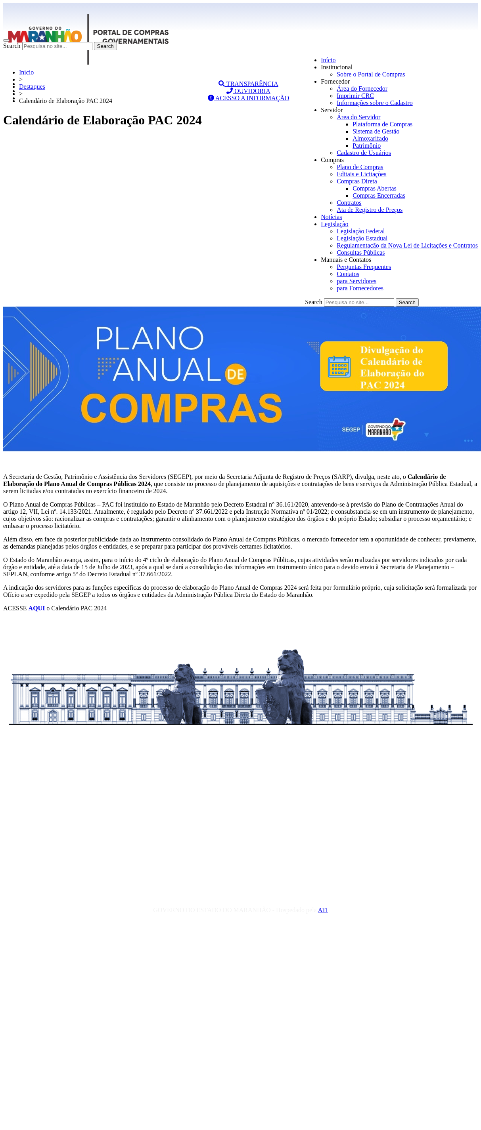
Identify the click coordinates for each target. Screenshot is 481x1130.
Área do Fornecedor (362, 88)
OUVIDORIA (248, 91)
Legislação (334, 224)
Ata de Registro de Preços (369, 209)
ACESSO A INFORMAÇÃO (248, 98)
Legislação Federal (361, 231)
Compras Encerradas (379, 195)
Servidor (332, 110)
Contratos (349, 202)
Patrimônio (367, 145)
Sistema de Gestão (376, 131)
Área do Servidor (358, 117)
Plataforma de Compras (382, 124)
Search (12, 45)
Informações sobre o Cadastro (375, 102)
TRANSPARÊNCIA (248, 83)
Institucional (337, 67)
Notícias (331, 216)
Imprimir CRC (355, 95)
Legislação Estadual (362, 238)
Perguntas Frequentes (364, 266)
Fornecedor (335, 81)
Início (328, 60)
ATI (323, 910)
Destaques (32, 86)
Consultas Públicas (361, 252)
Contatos (348, 274)
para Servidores (356, 281)
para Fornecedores (360, 288)
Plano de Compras (360, 167)
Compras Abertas (375, 188)
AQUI (37, 608)
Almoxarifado (370, 138)
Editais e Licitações (361, 174)
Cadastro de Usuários (364, 152)
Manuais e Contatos (346, 259)
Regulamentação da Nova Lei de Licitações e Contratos (407, 245)
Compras (332, 159)
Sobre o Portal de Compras (371, 74)
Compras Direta (357, 181)
